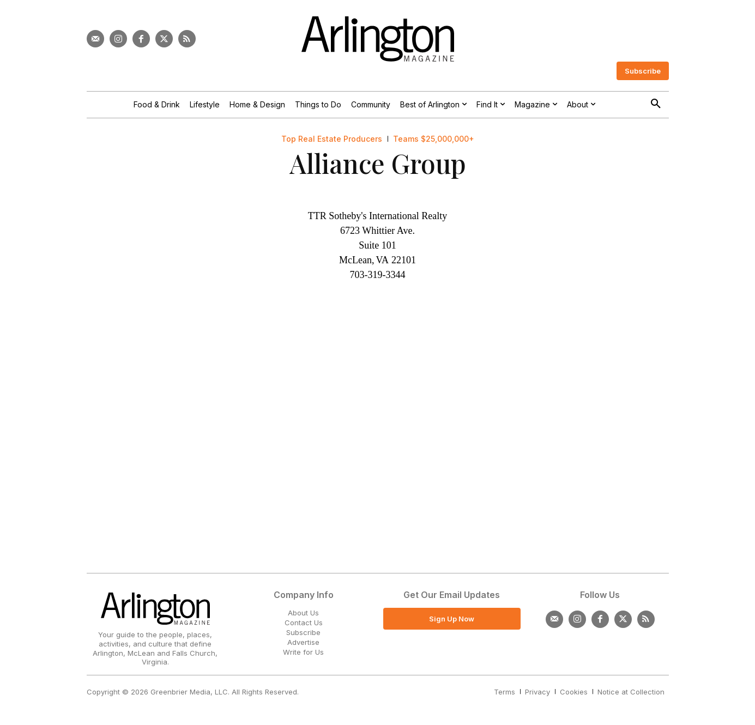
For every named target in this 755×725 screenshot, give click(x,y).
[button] (656, 104)
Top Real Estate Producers (331, 139)
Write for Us (303, 652)
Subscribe (303, 632)
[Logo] (378, 39)
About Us (303, 612)
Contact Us (304, 622)
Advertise (303, 642)
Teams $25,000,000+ (433, 139)
